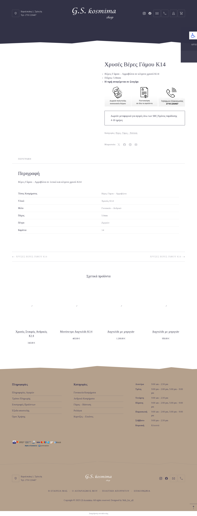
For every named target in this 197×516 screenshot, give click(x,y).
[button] (193, 35)
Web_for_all (127, 500)
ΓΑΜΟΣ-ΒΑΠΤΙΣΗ (116, 32)
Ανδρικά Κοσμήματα (84, 398)
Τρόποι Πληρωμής (21, 398)
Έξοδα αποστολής (20, 410)
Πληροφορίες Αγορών (23, 392)
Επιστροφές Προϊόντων (23, 404)
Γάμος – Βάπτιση (82, 404)
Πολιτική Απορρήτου (115, 491)
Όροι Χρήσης (18, 416)
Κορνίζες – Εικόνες (83, 416)
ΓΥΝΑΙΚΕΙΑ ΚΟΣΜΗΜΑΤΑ (52, 32)
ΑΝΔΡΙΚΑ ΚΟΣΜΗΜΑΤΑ (86, 32)
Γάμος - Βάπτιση (129, 133)
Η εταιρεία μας (58, 491)
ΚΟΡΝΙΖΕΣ (155, 32)
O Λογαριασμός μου (85, 491)
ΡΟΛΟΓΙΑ (137, 32)
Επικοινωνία (142, 491)
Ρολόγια (78, 410)
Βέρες (118, 133)
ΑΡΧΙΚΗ (27, 32)
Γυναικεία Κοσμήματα (85, 392)
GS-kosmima (86, 500)
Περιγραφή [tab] (24, 159)
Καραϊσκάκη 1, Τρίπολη (31, 11)
